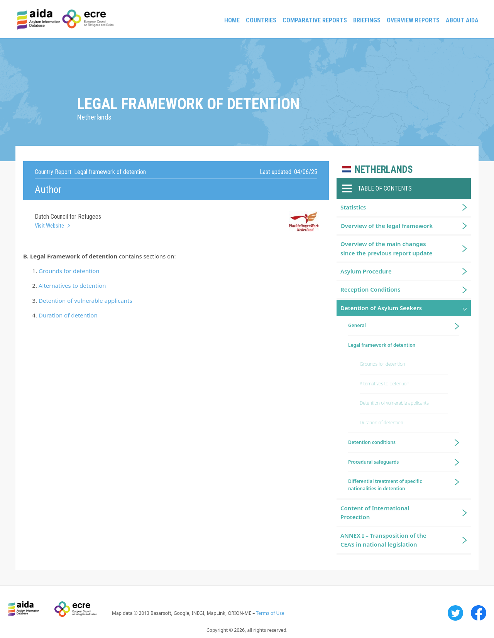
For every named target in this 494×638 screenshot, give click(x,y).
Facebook (478, 613)
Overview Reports (413, 20)
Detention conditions (372, 442)
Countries (261, 20)
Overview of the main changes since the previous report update (386, 248)
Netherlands (384, 169)
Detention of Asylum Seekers (381, 308)
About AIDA (462, 20)
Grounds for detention (69, 271)
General (357, 325)
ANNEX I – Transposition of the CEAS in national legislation (383, 540)
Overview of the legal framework (386, 226)
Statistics (353, 207)
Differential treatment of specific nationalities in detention (385, 485)
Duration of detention (68, 315)
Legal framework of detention (382, 345)
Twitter (455, 613)
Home (232, 20)
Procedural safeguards (373, 462)
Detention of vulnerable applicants (85, 300)
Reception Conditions (370, 289)
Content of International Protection (374, 512)
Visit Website (49, 225)
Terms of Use (270, 613)
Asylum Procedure (366, 271)
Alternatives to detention (72, 285)
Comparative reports (315, 20)
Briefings (367, 20)
